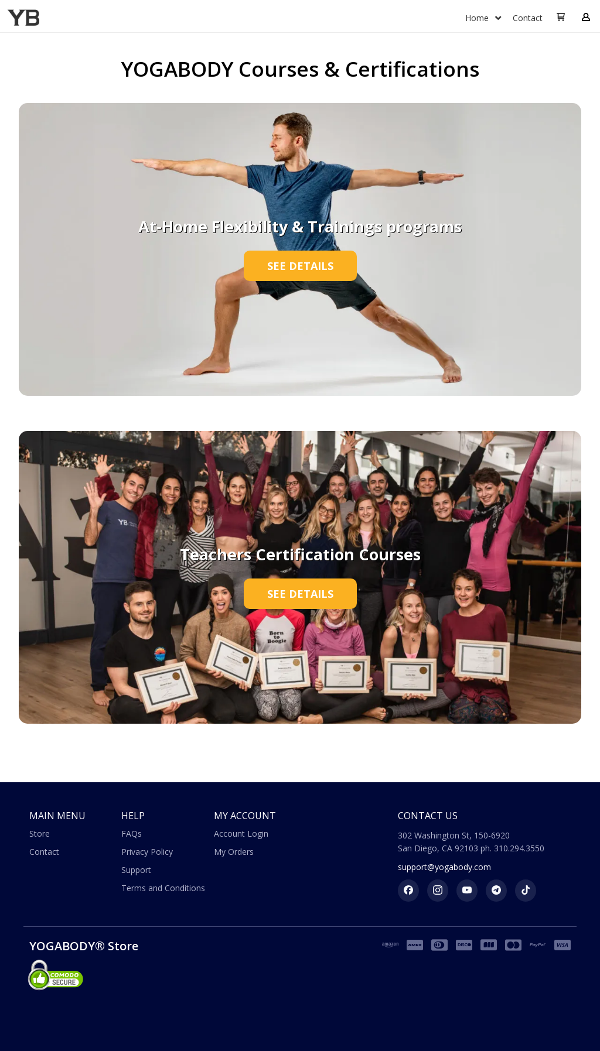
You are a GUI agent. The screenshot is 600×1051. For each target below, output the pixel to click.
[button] (561, 17)
